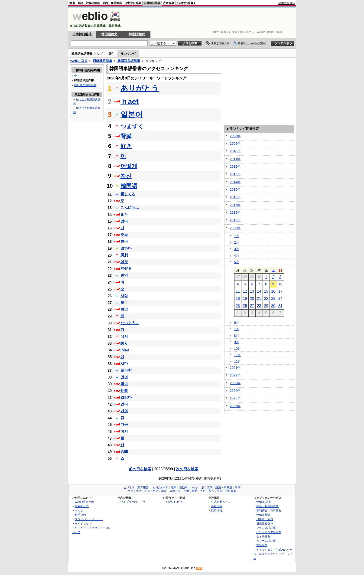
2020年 (235, 228)
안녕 (124, 377)
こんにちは (129, 207)
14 (259, 291)
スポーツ (175, 491)
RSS (199, 568)
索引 (112, 54)
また (124, 214)
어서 (124, 431)
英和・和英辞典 (112, 3)
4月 (236, 255)
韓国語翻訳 (137, 34)
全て (77, 76)
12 (245, 291)
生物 (186, 491)
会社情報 (216, 506)
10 (280, 284)
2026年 (235, 406)
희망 (124, 309)
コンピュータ (159, 487)
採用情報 (216, 510)
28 (259, 306)
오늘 (124, 235)
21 (259, 299)
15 (266, 291)
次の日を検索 (187, 469)
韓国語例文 (109, 34)
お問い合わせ (174, 501)
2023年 (235, 383)
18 (238, 299)
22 (266, 299)
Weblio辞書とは (84, 501)
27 (252, 306)
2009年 (235, 143)
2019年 (235, 220)
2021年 (235, 367)
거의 (124, 411)
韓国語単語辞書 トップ (87, 54)
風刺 (124, 255)
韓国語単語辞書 (128, 61)
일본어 (131, 114)
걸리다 (126, 397)
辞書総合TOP (286, 3)
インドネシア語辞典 (268, 532)
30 (273, 306)
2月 (236, 242)
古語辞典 (168, 3)
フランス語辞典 (266, 527)
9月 (236, 342)
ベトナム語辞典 (266, 540)
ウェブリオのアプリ (132, 501)
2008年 (235, 136)
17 (280, 291)
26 (245, 306)
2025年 (235, 398)
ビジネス (129, 487)
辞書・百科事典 (226, 491)
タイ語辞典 (263, 536)
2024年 (235, 390)
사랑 (124, 296)
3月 (236, 249)
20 (252, 299)
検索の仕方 (82, 506)
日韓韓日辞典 (152, 3)
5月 (236, 262)
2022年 (235, 375)
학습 (124, 384)
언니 (124, 404)
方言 (211, 491)
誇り (124, 343)
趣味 (164, 491)
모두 (124, 302)
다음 (124, 424)
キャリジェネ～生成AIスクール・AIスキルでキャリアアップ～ (273, 554)
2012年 (235, 166)
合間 (124, 452)
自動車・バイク (189, 487)
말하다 (126, 248)
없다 (124, 221)
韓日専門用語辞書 (85, 85)
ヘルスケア (151, 491)
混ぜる (126, 269)
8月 (236, 335)
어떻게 (128, 166)
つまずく (132, 126)
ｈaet (129, 101)
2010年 (235, 151)
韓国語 (128, 186)
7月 (236, 329)
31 (280, 306)
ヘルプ (79, 510)
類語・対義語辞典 (89, 3)
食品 (194, 491)
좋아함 (126, 370)
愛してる (127, 194)
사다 (124, 364)
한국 (124, 241)
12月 (237, 361)
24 (280, 299)
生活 (139, 491)
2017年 (235, 205)
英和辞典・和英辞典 (268, 510)
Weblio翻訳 (263, 514)
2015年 (235, 189)
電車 (173, 487)
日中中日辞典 (132, 3)
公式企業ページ (221, 501)
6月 (236, 322)
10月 (237, 348)
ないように (129, 323)
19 (245, 299)
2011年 (235, 159)
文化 (130, 491)
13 (252, 291)
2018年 (235, 212)
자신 (126, 176)
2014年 (235, 182)
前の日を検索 (140, 469)
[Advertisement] (210, 19)
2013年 (235, 174)
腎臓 (126, 136)
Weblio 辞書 (79, 61)
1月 (236, 236)
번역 (124, 275)
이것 (124, 262)
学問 (237, 487)
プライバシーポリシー (89, 519)
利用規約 (80, 514)
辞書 (72, 3)
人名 (203, 491)
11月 (237, 355)
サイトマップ (83, 523)
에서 (124, 336)
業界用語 (143, 487)
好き (126, 146)
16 (273, 291)
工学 (210, 487)
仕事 (124, 391)
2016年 (235, 197)
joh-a (124, 350)
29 (266, 306)
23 (273, 299)
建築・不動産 (223, 487)
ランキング (128, 54)
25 (238, 306)
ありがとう (139, 88)
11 (238, 291)
